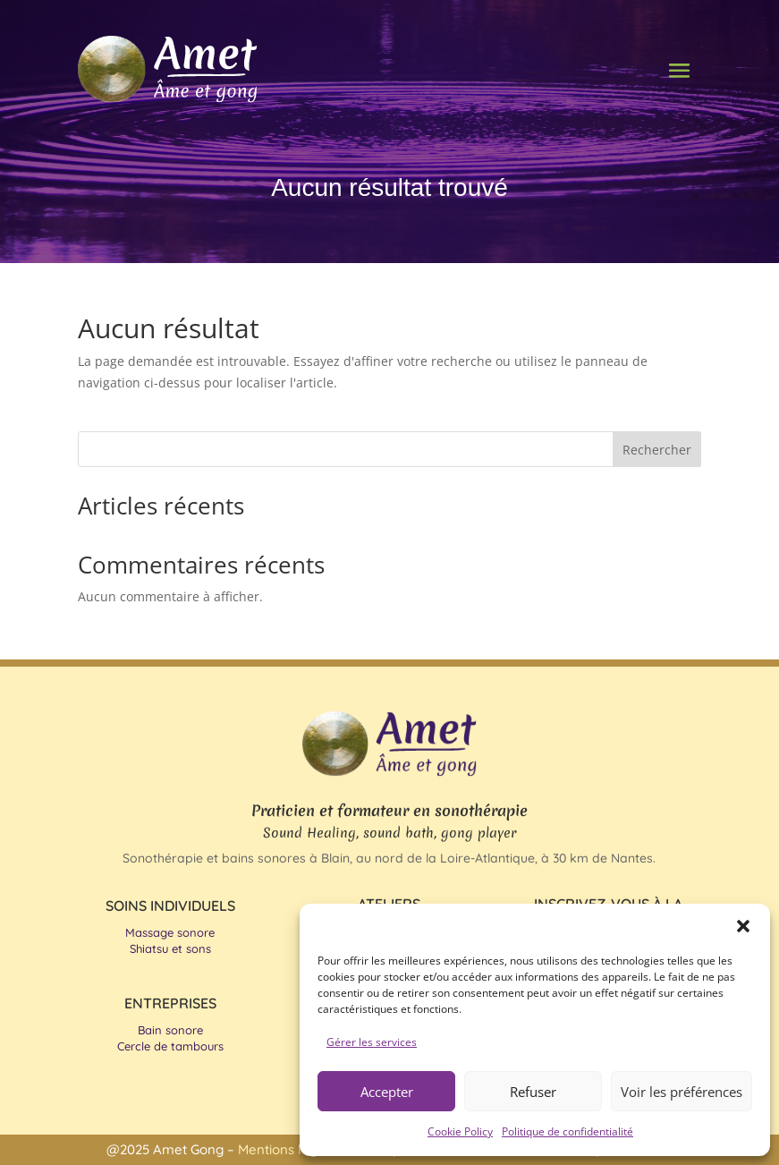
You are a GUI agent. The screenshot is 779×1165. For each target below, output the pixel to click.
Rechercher (656, 449)
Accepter (386, 1092)
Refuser (533, 1092)
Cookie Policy (460, 1131)
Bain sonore (170, 1030)
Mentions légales (292, 1149)
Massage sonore (170, 932)
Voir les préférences (681, 1092)
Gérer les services (371, 1042)
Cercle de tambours (170, 1046)
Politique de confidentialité (567, 1131)
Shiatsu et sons (170, 948)
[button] (743, 926)
